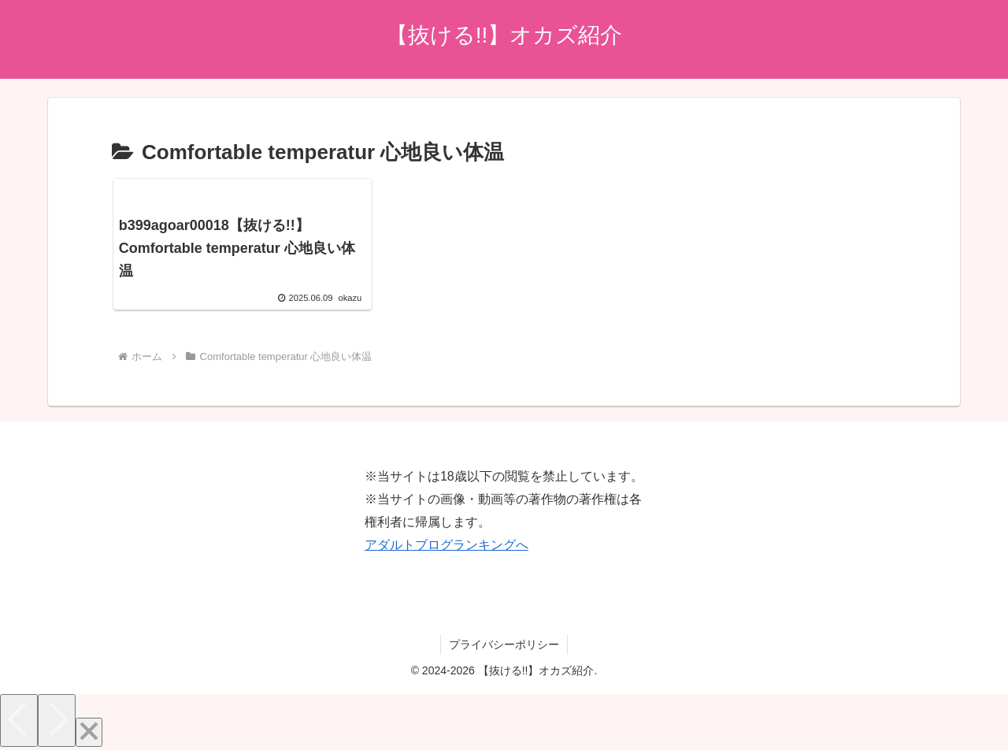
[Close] (89, 732)
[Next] (57, 720)
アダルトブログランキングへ (446, 544)
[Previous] (19, 720)
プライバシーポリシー (504, 644)
